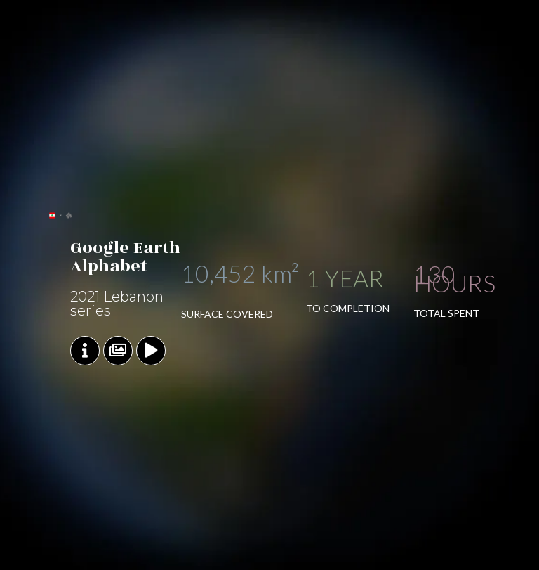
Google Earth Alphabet (125, 257)
